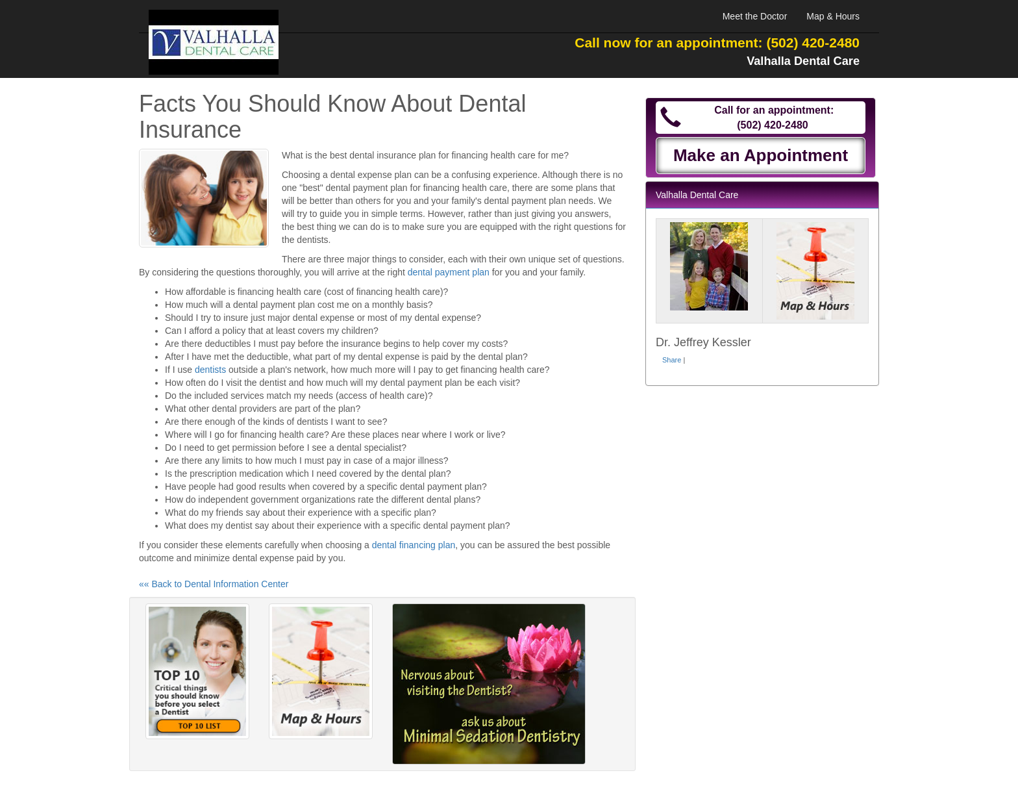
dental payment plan (449, 272)
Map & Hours (833, 16)
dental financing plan (413, 545)
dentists (210, 369)
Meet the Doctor (755, 16)
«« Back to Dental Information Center (213, 584)
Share (671, 360)
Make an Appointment (760, 155)
